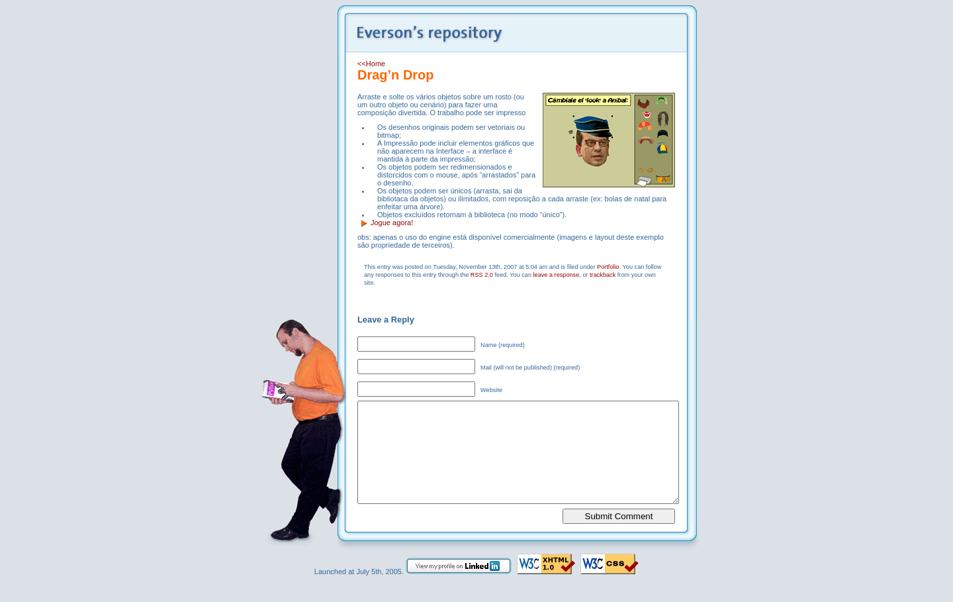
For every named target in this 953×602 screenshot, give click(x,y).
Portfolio (608, 267)
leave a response (556, 275)
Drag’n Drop (395, 75)
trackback (602, 275)
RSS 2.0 (482, 275)
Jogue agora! (392, 222)
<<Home (371, 64)
